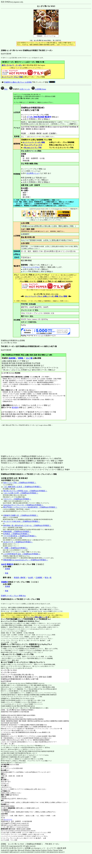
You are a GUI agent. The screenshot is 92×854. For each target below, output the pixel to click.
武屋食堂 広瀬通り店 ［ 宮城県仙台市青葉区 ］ (20, 515)
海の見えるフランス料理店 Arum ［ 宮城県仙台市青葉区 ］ (25, 491)
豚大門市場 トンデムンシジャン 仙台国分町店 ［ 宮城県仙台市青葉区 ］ (30, 507)
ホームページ (8, 819)
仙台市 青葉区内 (7, 564)
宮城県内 (4, 582)
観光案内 (15, 407)
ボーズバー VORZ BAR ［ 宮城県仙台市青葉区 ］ (21, 521)
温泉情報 (12, 358)
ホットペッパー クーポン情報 (34, 142)
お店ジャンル (25, 89)
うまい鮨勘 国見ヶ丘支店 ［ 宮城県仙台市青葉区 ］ (22, 487)
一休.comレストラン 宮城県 (11, 654)
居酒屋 (7, 569)
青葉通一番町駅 (19, 577)
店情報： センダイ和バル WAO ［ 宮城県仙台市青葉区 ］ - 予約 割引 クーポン (30, 844)
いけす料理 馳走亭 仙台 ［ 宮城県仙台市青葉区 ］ (22, 554)
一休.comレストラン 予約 (32, 148)
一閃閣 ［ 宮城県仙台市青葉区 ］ (15, 548)
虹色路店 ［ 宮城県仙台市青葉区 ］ (16, 534)
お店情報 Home (38, 89)
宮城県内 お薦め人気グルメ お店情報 (18, 82)
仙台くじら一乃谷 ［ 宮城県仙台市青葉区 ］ (19, 482)
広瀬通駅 (39, 577)
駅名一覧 (48, 577)
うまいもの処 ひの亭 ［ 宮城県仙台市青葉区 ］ (20, 493)
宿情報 (20, 358)
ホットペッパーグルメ (31, 267)
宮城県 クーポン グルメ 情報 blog (13, 596)
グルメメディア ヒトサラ (32, 145)
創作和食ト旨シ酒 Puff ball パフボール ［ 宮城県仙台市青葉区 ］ (27, 525)
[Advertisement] (14, 439)
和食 (6, 573)
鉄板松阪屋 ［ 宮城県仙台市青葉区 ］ (17, 531)
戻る (4, 89)
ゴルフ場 (29, 358)
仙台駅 (30, 577)
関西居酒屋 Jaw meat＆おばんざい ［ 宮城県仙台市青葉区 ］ (25, 560)
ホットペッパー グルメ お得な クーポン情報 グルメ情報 (46, 296)
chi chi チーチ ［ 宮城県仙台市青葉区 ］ (18, 542)
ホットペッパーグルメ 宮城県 (12, 621)
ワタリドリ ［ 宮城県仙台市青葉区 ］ (17, 499)
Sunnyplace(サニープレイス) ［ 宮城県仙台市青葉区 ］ (23, 505)
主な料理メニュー (33, 173)
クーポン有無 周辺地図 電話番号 (39, 117)
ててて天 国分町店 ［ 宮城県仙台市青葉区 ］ (20, 536)
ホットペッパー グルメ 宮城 (12, 77)
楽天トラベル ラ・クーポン (12, 65)
